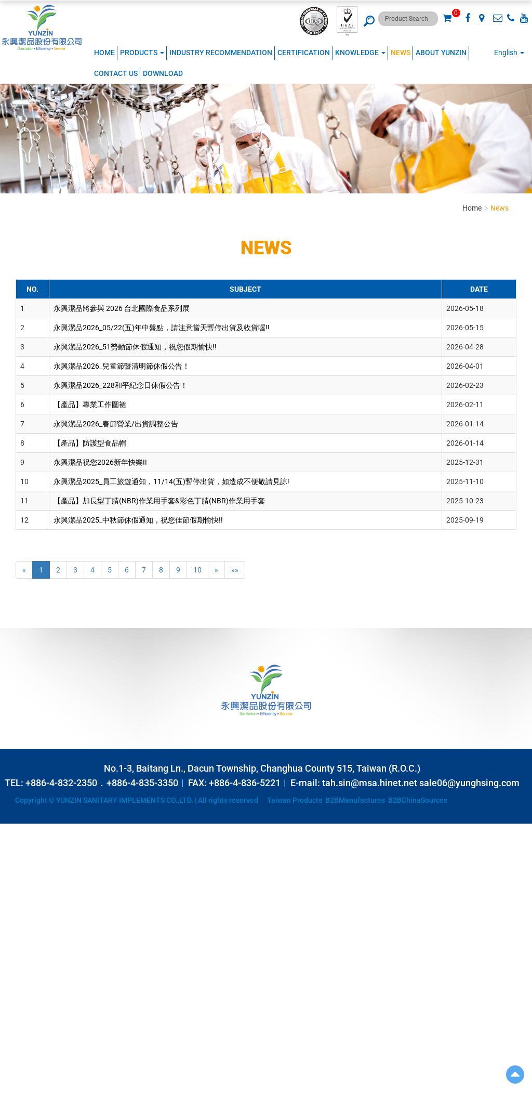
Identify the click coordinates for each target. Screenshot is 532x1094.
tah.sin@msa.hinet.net (369, 782)
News (499, 208)
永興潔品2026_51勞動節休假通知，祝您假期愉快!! (135, 347)
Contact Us (116, 73)
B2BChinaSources (417, 800)
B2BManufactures (355, 800)
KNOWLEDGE (360, 52)
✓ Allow (12, 849)
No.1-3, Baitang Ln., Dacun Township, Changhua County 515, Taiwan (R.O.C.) (262, 768)
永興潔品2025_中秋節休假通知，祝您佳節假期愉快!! (138, 520)
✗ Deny (12, 860)
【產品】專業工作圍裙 (90, 404)
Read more (21, 922)
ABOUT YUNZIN (441, 52)
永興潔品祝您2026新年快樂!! (100, 462)
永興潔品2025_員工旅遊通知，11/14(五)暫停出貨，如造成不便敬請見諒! (171, 481)
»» (234, 570)
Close (9, 829)
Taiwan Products (294, 800)
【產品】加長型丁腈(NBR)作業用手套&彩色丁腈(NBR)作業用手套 (159, 501)
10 (197, 570)
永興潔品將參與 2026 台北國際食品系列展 (122, 308)
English (505, 52)
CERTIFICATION (303, 52)
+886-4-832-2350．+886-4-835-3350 (101, 782)
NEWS (400, 52)
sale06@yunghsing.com (469, 782)
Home (104, 52)
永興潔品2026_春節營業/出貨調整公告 (116, 424)
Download (163, 73)
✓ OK (260, 1089)
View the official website (81, 922)
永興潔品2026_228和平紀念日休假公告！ (121, 385)
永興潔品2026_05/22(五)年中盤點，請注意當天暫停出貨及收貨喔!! (162, 327)
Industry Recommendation (220, 52)
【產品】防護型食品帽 (90, 443)
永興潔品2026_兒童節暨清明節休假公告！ (122, 366)
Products (142, 52)
